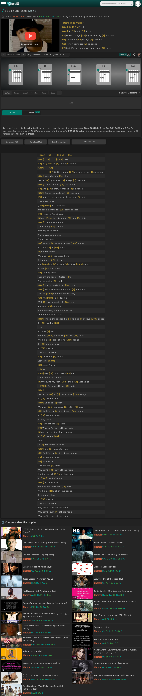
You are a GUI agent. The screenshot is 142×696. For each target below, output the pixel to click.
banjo (44, 93)
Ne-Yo (32, 10)
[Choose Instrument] (59, 93)
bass (53, 93)
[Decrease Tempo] (3, 55)
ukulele (25, 93)
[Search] (130, 3)
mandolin (35, 93)
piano (16, 93)
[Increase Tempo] (23, 55)
